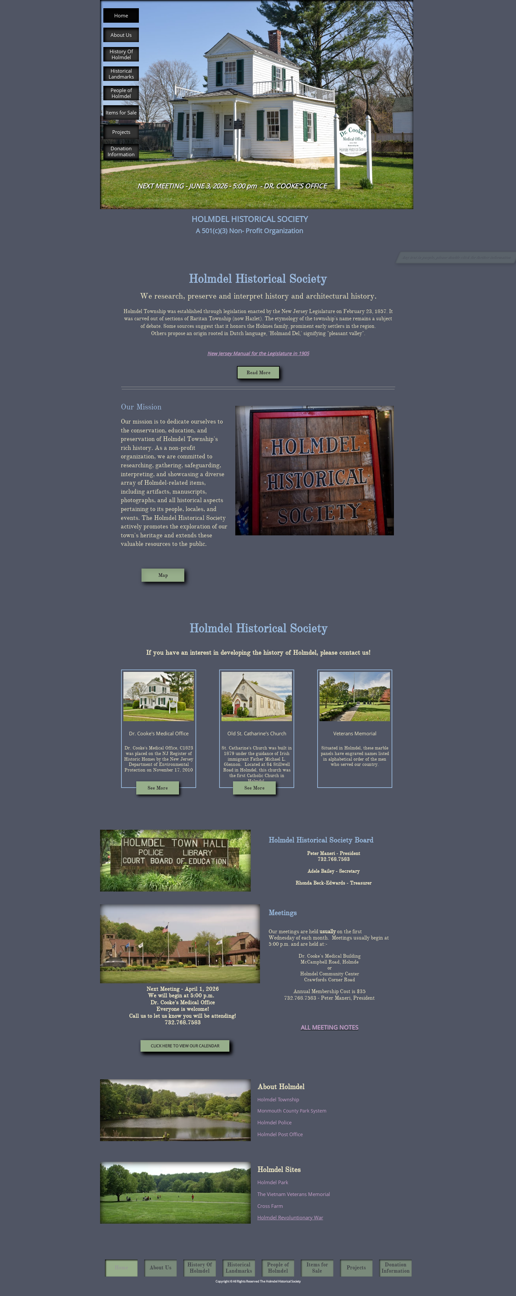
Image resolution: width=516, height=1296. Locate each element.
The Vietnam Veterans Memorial (293, 1194)
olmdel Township (280, 1099)
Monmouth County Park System (291, 1111)
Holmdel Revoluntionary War (290, 1217)
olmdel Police (276, 1122)
